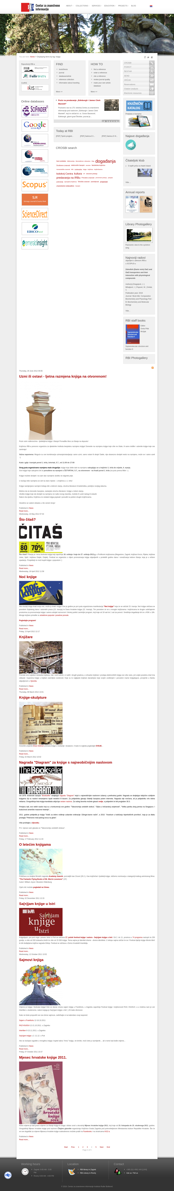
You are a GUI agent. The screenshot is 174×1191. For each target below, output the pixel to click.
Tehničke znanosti (84, 181)
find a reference (100, 69)
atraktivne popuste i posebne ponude (54, 615)
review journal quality (102, 80)
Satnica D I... (90, 136)
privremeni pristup (101, 177)
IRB (72, 169)
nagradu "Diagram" (66, 796)
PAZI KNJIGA (24, 1025)
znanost (104, 181)
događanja (105, 161)
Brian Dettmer (38, 746)
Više (127, 311)
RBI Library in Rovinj (88, 1173)
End (108, 1147)
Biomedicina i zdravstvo (83, 161)
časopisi (77, 186)
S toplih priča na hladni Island (139, 166)
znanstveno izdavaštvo (65, 186)
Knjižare (26, 637)
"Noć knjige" (109, 606)
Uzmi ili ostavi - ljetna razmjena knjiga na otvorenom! (63, 376)
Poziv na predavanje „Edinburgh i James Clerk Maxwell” (79, 102)
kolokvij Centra (64, 173)
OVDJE (99, 746)
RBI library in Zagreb (88, 1170)
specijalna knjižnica (70, 181)
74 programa (137, 937)
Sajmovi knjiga (31, 960)
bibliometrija (71, 161)
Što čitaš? (27, 519)
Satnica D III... (112, 136)
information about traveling (69, 83)
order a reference (100, 73)
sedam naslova (66, 802)
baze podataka (61, 161)
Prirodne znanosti (87, 178)
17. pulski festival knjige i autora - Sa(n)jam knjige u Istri (88, 937)
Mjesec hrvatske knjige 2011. (43, 1057)
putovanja (59, 182)
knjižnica (90, 169)
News (31, 508)
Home (32, 57)
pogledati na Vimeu (41, 887)
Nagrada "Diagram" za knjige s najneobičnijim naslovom (65, 762)
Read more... (24, 511)
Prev (73, 1147)
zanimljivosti (95, 181)
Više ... (128, 182)
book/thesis (63, 69)
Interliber (22, 1031)
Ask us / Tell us (132, 1173)
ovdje (100, 802)
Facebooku (87, 1131)
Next (102, 1147)
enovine (88, 165)
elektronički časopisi (78, 165)
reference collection (66, 80)
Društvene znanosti (63, 165)
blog (93, 161)
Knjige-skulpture (32, 697)
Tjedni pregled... (67, 136)
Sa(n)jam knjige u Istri (37, 904)
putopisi (110, 177)
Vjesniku (33, 681)
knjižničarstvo (98, 169)
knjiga (85, 169)
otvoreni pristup (91, 174)
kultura (78, 173)
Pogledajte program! (27, 620)
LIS (84, 173)
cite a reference (100, 76)
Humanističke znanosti (63, 169)
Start (66, 1147)
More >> (59, 92)
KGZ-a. (107, 1131)
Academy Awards (56, 876)
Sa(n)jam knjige (25, 1036)
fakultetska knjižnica (98, 165)
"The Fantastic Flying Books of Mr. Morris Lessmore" (41, 879)
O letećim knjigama (35, 844)
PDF (58, 136)
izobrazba (78, 169)
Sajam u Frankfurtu (26, 1020)
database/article (65, 76)
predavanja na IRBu (68, 177)
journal (61, 73)
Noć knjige (28, 577)
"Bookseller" (46, 796)
